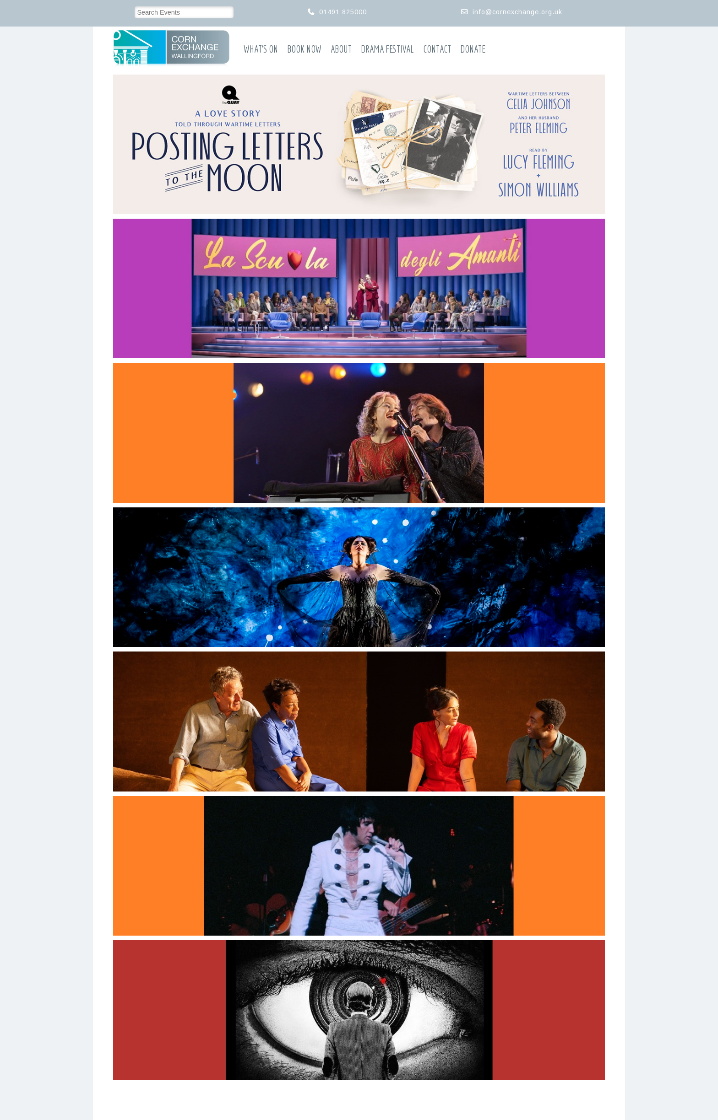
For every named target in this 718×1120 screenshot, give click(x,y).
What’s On (261, 49)
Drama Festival (387, 49)
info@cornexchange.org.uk (517, 12)
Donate (472, 49)
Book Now (304, 49)
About (341, 49)
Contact (437, 49)
